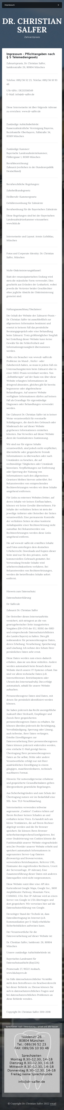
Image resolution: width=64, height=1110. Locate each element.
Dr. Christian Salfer (32, 25)
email (53, 1103)
